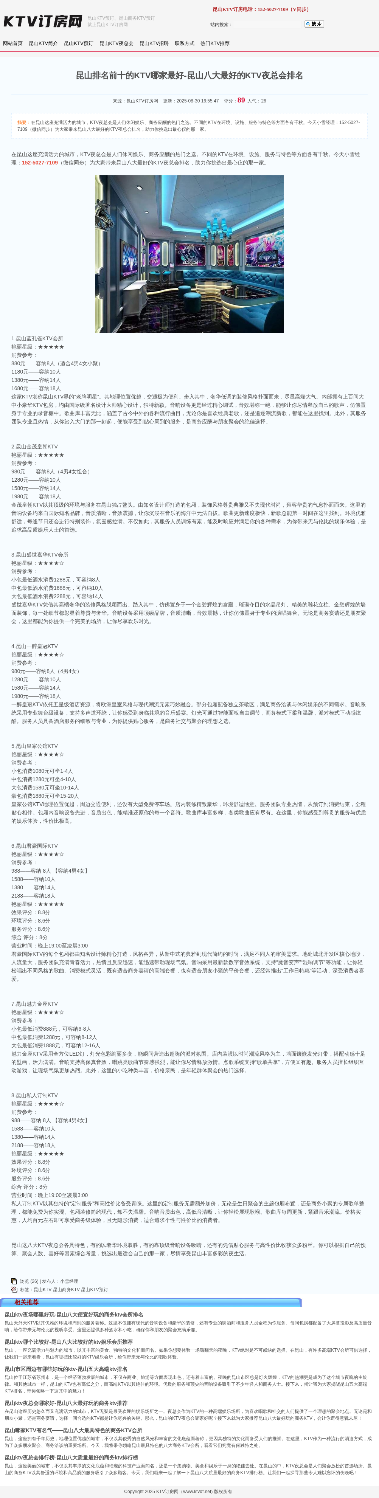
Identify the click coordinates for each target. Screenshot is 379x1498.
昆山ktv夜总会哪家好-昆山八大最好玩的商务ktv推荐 (66, 1403)
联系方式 (184, 43)
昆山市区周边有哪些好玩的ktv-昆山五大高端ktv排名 (66, 1369)
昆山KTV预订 (78, 43)
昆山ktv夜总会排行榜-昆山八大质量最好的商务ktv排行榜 (71, 1458)
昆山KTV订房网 (142, 101)
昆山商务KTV (66, 1289)
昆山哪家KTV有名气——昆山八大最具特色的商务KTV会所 (73, 1430)
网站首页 (13, 43)
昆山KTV (42, 1289)
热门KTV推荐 (215, 43)
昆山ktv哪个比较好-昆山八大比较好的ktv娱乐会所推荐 (69, 1342)
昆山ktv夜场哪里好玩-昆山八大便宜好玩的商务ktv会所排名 (74, 1315)
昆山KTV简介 (43, 43)
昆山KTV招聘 (154, 43)
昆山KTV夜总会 (116, 43)
